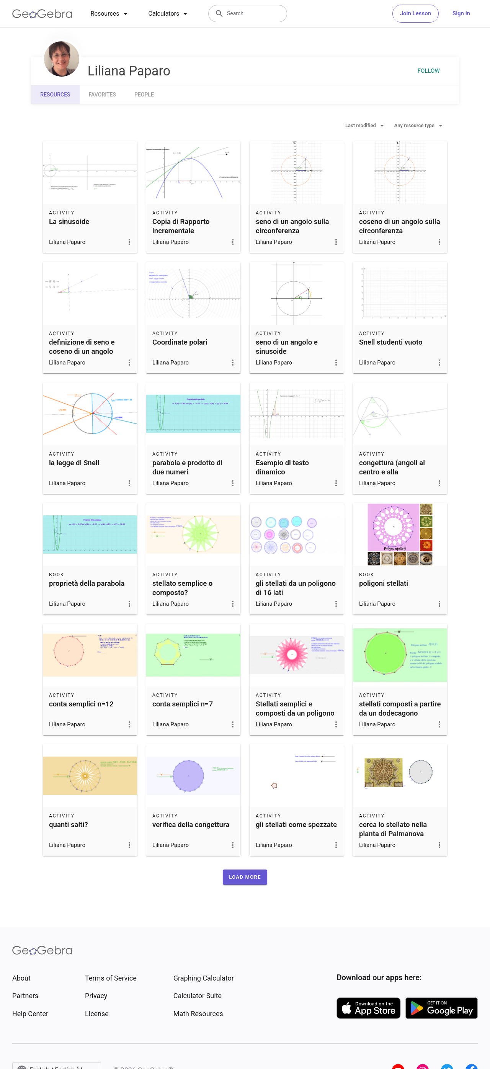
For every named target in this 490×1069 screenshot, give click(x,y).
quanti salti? (68, 825)
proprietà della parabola (87, 583)
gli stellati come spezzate (296, 825)
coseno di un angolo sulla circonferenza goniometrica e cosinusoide (399, 235)
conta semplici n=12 (81, 704)
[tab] (110, 13)
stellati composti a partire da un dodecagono (400, 709)
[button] (245, 877)
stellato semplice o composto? (182, 588)
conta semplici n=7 (182, 704)
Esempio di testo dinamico (282, 467)
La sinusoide (69, 221)
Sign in (461, 13)
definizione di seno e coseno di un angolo (82, 347)
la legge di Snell (74, 463)
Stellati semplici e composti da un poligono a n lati (295, 713)
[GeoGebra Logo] (42, 13)
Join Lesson (415, 13)
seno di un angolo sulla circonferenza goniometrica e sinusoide (296, 230)
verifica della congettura (190, 825)
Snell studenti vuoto (391, 342)
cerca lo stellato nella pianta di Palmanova (393, 829)
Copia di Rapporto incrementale (180, 226)
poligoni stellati (383, 583)
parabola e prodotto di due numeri (187, 467)
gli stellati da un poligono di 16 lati (296, 588)
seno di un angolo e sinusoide (287, 347)
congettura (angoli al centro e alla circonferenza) (392, 472)
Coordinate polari (179, 342)
